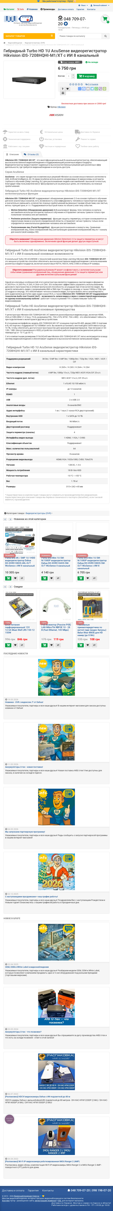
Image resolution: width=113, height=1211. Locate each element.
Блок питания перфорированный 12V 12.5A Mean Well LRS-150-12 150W (20, 628)
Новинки (33, 9)
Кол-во (61, 76)
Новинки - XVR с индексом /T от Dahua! (24, 702)
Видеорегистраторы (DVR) (35, 43)
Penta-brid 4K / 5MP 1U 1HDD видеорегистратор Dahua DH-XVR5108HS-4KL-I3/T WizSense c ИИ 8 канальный (20, 562)
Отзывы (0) (31, 154)
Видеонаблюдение (15, 43)
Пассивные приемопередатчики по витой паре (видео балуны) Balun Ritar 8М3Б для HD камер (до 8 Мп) (92, 630)
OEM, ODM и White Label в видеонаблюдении (27, 967)
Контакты (91, 9)
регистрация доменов (45, 1200)
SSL (60, 1200)
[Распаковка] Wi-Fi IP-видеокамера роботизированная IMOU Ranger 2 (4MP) (42, 1161)
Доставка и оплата (66, 9)
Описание (12, 154)
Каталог (10, 9)
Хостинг (6, 1200)
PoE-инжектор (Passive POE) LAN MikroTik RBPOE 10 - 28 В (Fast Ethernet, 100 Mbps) (56, 627)
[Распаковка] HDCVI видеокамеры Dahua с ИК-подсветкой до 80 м (37, 1096)
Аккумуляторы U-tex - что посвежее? (23, 1032)
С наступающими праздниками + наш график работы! (31, 896)
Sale (22, 9)
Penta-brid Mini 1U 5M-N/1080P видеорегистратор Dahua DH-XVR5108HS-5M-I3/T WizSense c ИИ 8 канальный (92, 563)
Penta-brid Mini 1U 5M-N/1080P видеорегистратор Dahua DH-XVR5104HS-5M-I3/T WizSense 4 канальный (55, 562)
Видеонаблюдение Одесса (26, 1196)
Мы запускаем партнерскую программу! (25, 832)
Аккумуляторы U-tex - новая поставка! (24, 767)
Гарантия (80, 9)
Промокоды (49, 9)
